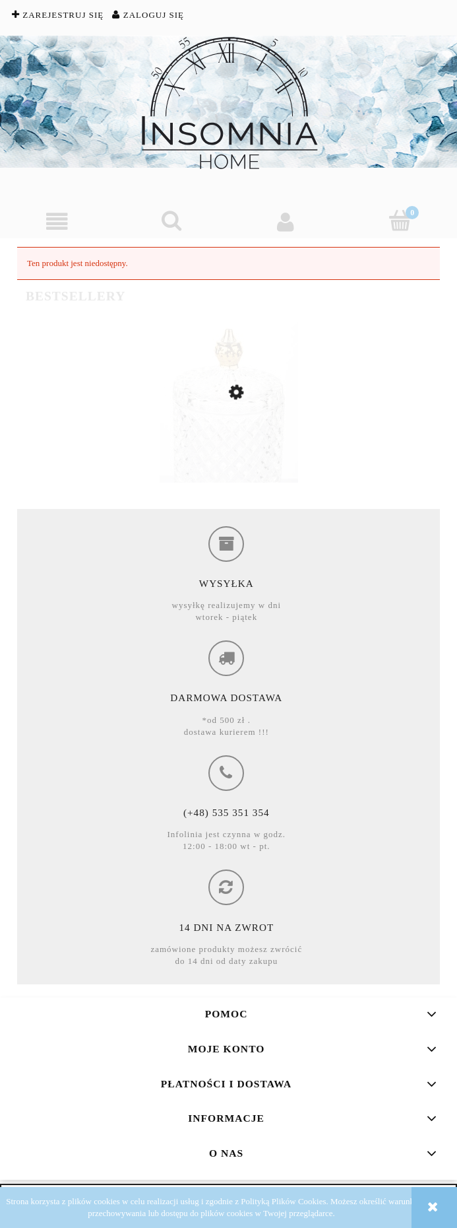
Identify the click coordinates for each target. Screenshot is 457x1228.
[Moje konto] (286, 221)
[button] (57, 221)
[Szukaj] (171, 220)
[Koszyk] (400, 220)
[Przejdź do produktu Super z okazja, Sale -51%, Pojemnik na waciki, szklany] (228, 447)
